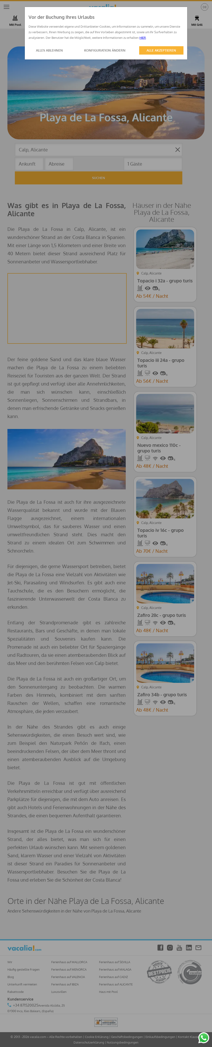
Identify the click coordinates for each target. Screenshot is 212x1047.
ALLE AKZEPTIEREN (161, 50)
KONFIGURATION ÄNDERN (104, 50)
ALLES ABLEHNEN (49, 50)
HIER (142, 37)
